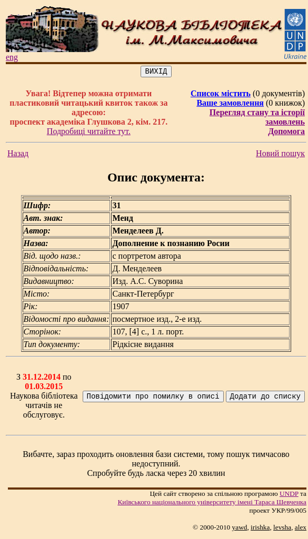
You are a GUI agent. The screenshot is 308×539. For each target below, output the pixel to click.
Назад (17, 154)
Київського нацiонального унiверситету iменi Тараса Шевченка (211, 503)
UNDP (289, 495)
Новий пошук (280, 154)
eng (12, 57)
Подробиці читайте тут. (89, 132)
